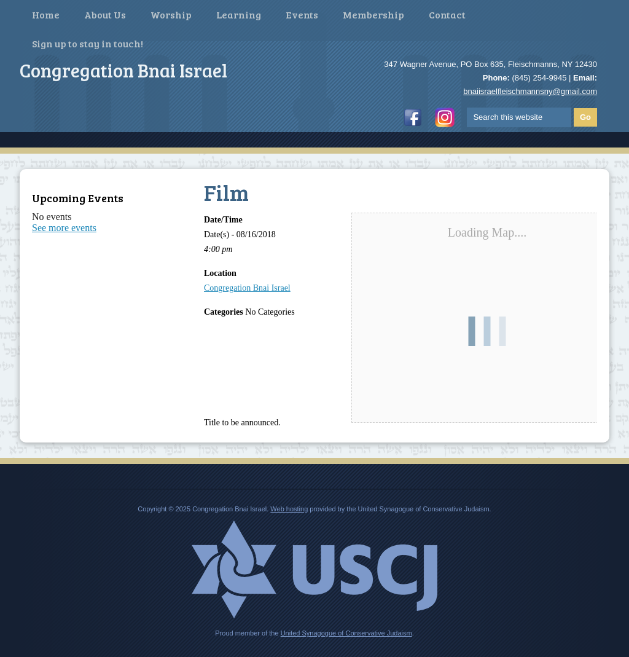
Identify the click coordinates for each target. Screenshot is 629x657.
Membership (373, 14)
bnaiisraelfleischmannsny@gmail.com (530, 91)
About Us (105, 14)
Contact (447, 14)
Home (46, 14)
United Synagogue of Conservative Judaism (346, 633)
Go (585, 117)
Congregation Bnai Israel (247, 288)
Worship (171, 14)
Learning (238, 14)
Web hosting (289, 509)
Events (302, 14)
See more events (64, 227)
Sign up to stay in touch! (87, 43)
